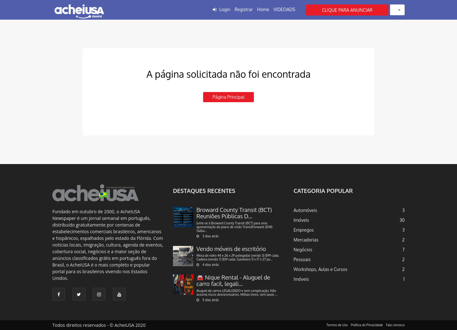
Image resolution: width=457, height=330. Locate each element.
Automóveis (305, 210)
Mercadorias (306, 239)
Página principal (228, 97)
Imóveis (301, 220)
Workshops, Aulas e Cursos (320, 269)
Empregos (304, 230)
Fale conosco (395, 325)
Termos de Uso (337, 325)
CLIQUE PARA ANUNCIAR (347, 10)
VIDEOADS (284, 9)
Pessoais (302, 259)
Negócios (303, 249)
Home (263, 9)
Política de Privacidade (367, 325)
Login (224, 9)
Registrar (244, 9)
